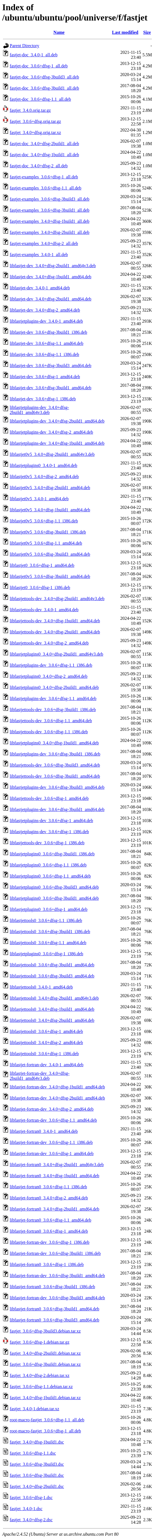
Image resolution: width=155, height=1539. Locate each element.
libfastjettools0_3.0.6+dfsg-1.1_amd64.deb (48, 942)
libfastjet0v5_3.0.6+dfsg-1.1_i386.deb (44, 521)
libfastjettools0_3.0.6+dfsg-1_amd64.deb (46, 1031)
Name (58, 32)
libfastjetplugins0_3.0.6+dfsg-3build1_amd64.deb (54, 898)
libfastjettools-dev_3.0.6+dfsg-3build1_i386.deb (53, 709)
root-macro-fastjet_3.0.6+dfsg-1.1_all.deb (47, 1419)
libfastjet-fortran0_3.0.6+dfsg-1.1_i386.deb (48, 1186)
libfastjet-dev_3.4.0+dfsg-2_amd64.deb (45, 310)
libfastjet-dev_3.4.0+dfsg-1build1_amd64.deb (50, 276)
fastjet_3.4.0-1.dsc (26, 1508)
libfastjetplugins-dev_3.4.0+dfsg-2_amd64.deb (51, 432)
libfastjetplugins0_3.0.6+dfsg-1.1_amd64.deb (50, 876)
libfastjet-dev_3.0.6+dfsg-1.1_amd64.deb (46, 343)
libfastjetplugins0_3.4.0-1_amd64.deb (43, 465)
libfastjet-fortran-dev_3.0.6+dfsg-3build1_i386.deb (55, 1253)
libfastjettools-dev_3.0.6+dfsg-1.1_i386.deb (49, 731)
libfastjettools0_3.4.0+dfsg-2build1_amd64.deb (52, 1020)
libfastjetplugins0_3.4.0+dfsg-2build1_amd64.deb (54, 687)
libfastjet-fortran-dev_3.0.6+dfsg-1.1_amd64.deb (53, 1120)
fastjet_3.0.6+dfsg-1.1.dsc (33, 1453)
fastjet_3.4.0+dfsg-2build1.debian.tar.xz (45, 1353)
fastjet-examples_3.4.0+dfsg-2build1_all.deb (49, 232)
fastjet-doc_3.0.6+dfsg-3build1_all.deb (44, 88)
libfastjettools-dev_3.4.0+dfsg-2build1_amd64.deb (55, 632)
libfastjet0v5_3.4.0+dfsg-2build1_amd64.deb (50, 487)
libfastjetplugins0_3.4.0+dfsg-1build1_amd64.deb (54, 743)
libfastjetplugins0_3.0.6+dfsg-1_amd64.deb (49, 909)
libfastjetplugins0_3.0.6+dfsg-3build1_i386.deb (52, 853)
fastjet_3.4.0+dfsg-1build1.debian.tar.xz (45, 1397)
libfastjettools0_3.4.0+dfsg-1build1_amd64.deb (52, 1009)
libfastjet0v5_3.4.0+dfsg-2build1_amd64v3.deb (52, 454)
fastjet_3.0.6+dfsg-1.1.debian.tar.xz (41, 1386)
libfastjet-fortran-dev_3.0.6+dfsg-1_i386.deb (49, 1242)
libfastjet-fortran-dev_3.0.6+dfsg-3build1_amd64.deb (57, 1275)
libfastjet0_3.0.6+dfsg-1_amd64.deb (42, 565)
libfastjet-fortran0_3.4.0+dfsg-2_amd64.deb (49, 1198)
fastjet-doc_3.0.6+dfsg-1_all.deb (39, 66)
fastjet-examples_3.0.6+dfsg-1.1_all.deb (45, 188)
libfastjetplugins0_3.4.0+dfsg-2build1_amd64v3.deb (56, 654)
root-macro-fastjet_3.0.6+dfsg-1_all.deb (45, 1431)
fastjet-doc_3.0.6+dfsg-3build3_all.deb (44, 77)
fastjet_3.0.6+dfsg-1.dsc (31, 1497)
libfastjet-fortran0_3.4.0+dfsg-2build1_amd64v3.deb (57, 1164)
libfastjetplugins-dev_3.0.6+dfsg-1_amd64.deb (51, 820)
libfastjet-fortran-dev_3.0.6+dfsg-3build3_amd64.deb (57, 1297)
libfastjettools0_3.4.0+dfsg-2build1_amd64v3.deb (54, 998)
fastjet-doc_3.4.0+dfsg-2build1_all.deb (44, 143)
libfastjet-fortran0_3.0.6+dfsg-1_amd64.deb (49, 1231)
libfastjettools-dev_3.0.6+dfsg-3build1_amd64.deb (55, 776)
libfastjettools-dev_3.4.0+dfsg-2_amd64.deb (49, 643)
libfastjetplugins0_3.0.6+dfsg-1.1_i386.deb (48, 865)
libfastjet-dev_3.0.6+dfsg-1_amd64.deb (45, 376)
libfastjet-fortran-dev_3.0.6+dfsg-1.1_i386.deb (51, 1142)
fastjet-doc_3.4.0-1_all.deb (34, 54)
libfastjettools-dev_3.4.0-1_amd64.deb (44, 609)
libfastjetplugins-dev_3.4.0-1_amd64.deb (46, 321)
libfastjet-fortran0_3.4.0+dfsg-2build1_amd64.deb (54, 1209)
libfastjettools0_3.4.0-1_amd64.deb (41, 987)
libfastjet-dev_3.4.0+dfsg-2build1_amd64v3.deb (53, 265)
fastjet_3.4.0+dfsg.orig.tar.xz (35, 132)
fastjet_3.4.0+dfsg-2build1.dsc (37, 1486)
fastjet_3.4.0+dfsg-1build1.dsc (37, 1442)
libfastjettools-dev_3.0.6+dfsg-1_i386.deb (47, 842)
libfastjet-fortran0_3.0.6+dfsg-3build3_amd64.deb (54, 1320)
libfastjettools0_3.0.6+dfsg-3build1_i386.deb (50, 931)
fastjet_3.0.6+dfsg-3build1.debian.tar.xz (45, 1364)
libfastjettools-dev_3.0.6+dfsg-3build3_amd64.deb (55, 765)
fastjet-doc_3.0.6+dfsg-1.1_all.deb (40, 99)
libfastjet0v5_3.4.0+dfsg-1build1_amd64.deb (50, 509)
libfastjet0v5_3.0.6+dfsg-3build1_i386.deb (48, 532)
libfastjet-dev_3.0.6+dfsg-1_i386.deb (43, 398)
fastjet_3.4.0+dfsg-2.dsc (31, 1519)
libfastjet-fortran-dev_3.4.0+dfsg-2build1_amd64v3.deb (39, 1076)
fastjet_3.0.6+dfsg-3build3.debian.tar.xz (45, 1331)
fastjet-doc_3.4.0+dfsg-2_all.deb (39, 165)
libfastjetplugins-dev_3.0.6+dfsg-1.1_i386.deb (51, 665)
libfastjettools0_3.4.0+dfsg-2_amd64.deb (46, 1042)
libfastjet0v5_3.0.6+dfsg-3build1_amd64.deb (50, 576)
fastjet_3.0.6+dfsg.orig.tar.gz (35, 121)
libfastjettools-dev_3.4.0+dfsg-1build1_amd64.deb (55, 620)
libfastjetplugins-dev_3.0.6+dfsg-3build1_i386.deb (55, 754)
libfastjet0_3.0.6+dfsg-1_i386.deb (40, 587)
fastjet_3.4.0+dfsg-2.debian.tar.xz (39, 1375)
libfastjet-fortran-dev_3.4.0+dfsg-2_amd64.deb (52, 1109)
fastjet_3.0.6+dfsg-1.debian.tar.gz (39, 1342)
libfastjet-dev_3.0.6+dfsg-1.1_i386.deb (44, 354)
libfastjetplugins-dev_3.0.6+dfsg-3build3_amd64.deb (57, 787)
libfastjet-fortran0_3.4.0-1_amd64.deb (44, 1131)
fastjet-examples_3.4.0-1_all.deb (39, 254)
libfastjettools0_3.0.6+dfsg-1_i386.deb (44, 1053)
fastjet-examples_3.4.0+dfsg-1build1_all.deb (49, 221)
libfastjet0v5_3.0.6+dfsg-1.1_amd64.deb (46, 543)
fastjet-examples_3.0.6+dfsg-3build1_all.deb (49, 210)
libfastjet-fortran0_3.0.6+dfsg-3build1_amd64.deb (54, 1308)
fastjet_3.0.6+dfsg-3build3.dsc (37, 1464)
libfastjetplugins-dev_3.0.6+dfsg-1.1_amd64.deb (53, 698)
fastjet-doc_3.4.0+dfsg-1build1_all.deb (44, 154)
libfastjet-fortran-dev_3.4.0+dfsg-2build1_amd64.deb (57, 1098)
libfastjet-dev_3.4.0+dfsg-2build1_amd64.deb (50, 299)
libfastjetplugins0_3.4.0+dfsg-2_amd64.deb (49, 676)
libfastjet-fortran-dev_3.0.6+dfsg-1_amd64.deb (52, 1153)
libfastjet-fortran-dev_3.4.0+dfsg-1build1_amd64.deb (57, 1087)
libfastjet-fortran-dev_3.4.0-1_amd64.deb (46, 1064)
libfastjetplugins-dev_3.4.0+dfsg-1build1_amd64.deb (57, 443)
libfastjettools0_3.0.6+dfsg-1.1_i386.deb (46, 920)
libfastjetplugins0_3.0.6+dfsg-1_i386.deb (46, 953)
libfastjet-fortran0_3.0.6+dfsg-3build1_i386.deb (52, 1286)
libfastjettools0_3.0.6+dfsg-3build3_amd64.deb (52, 976)
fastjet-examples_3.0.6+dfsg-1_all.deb (44, 177)
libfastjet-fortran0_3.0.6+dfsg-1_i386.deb (47, 1264)
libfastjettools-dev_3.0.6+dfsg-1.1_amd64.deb (51, 720)
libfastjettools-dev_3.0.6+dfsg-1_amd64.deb (49, 798)
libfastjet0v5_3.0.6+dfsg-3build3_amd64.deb (50, 554)
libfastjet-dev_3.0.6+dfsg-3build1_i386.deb (48, 332)
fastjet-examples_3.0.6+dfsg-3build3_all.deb (49, 199)
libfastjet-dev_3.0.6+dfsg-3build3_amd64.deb (50, 365)
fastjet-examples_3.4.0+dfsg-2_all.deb (44, 243)
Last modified (125, 32)
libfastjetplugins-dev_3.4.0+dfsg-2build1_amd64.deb (57, 421)
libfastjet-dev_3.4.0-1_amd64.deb (40, 287)
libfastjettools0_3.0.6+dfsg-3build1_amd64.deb (52, 964)
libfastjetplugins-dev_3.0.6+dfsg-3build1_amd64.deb (57, 809)
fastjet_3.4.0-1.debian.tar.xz (34, 1408)
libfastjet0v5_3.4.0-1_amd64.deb (39, 498)
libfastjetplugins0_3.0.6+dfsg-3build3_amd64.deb (54, 887)
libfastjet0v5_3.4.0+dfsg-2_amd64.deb (44, 476)
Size (147, 32)
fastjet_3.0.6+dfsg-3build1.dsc (37, 1475)
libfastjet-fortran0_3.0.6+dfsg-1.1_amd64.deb (50, 1220)
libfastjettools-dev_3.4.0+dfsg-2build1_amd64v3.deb (57, 598)
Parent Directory (24, 45)
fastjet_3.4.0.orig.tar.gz (30, 110)
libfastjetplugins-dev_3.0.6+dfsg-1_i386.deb (49, 831)
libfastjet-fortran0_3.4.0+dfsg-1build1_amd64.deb (54, 1175)
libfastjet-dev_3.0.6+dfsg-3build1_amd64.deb (50, 387)
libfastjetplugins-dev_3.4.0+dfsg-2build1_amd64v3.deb (39, 410)
